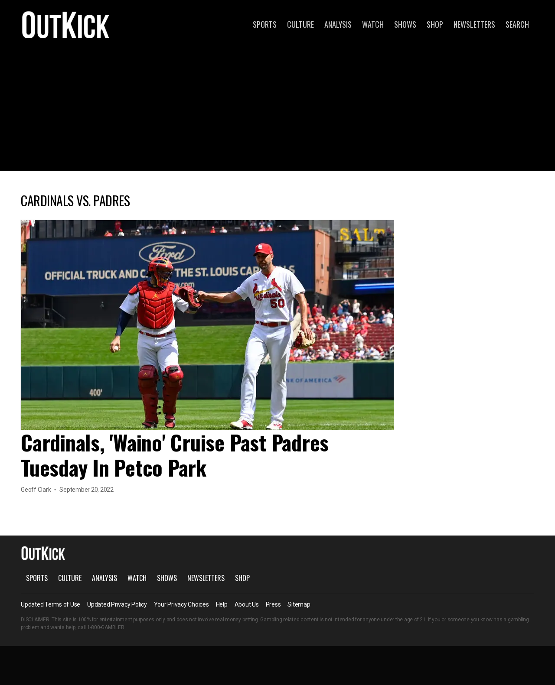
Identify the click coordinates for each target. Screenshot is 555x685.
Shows (405, 24)
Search (517, 24)
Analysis (338, 24)
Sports (265, 24)
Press (273, 604)
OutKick (66, 24)
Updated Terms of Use (50, 604)
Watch (373, 24)
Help (222, 604)
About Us (247, 604)
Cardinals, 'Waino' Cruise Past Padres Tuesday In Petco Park (175, 455)
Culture (300, 24)
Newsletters (474, 24)
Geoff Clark (36, 489)
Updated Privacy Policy (117, 604)
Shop (435, 24)
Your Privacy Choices (181, 604)
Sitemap (298, 604)
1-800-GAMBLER (105, 627)
